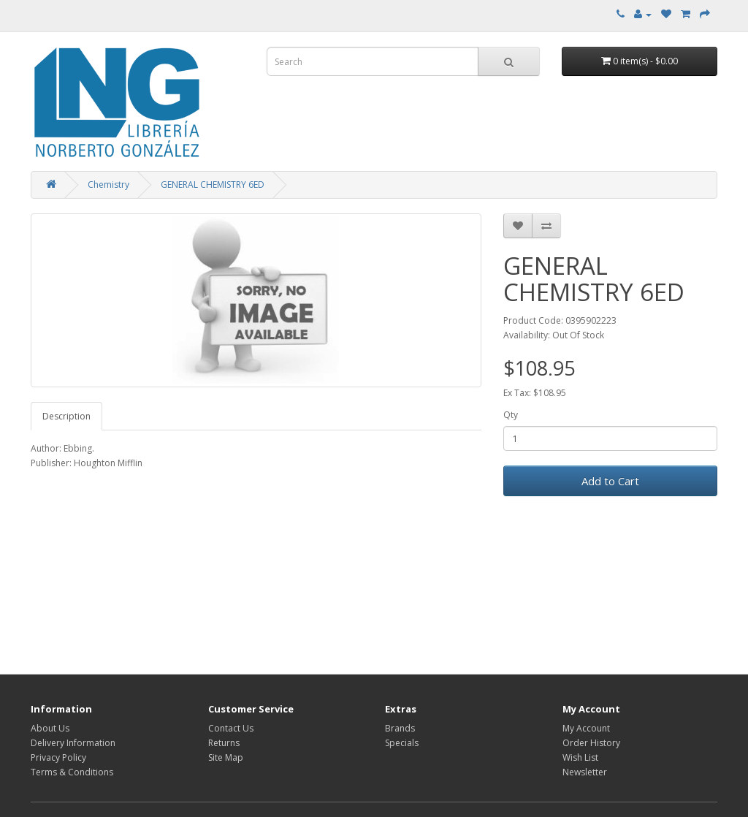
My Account (586, 728)
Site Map (225, 757)
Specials (402, 743)
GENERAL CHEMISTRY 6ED (212, 184)
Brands (400, 728)
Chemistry (108, 184)
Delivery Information (73, 743)
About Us (50, 728)
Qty (510, 414)
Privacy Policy (58, 757)
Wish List (580, 757)
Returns (224, 743)
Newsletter (584, 772)
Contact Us (230, 728)
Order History (591, 743)
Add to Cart (610, 481)
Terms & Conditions (72, 772)
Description (66, 416)
